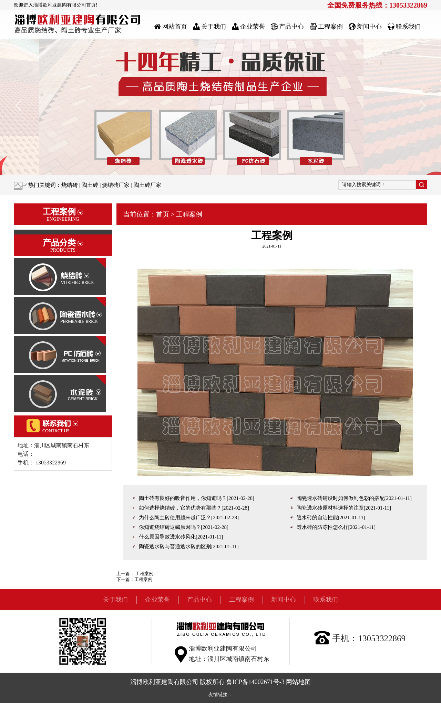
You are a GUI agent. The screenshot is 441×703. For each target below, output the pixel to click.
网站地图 (298, 682)
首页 (162, 214)
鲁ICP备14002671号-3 (255, 682)
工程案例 (189, 214)
